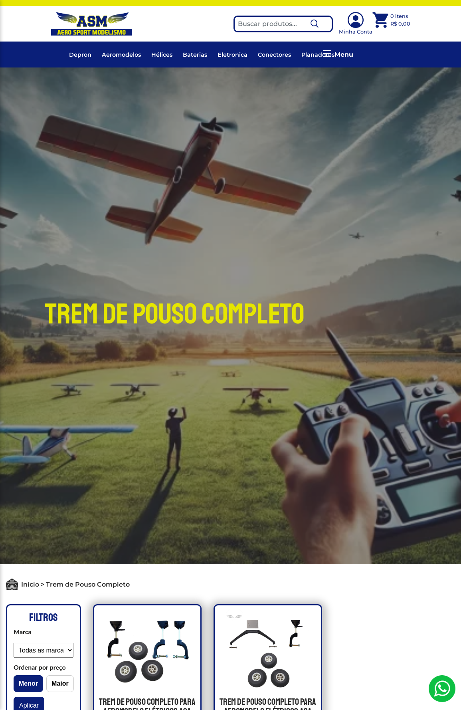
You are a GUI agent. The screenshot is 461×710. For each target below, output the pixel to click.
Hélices (161, 54)
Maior (60, 683)
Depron (80, 54)
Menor (28, 683)
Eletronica (232, 54)
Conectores (274, 54)
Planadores (317, 54)
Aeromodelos (121, 54)
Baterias (195, 54)
